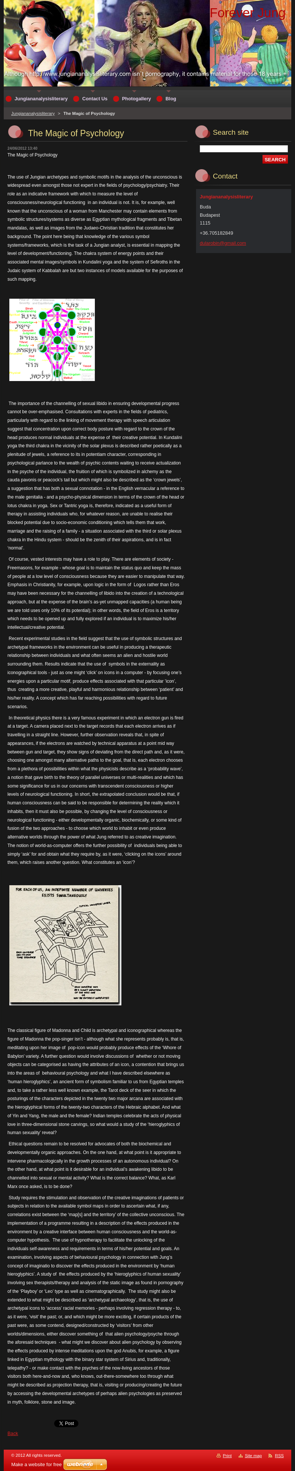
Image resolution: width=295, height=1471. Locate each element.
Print (227, 1455)
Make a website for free (36, 1464)
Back (12, 1433)
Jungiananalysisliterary (33, 113)
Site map (253, 1455)
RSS (279, 1455)
